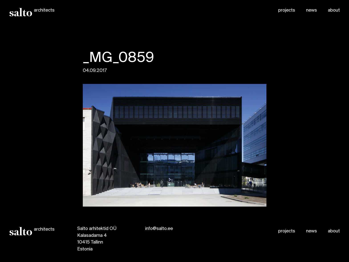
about (334, 10)
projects (286, 10)
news (311, 10)
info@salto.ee (159, 228)
